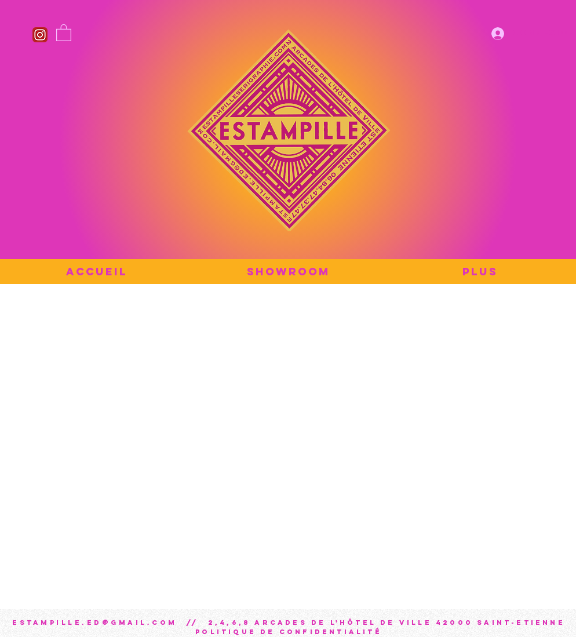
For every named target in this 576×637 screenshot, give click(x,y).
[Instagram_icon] (40, 34)
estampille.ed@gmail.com (94, 622)
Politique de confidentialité (288, 632)
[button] (63, 32)
